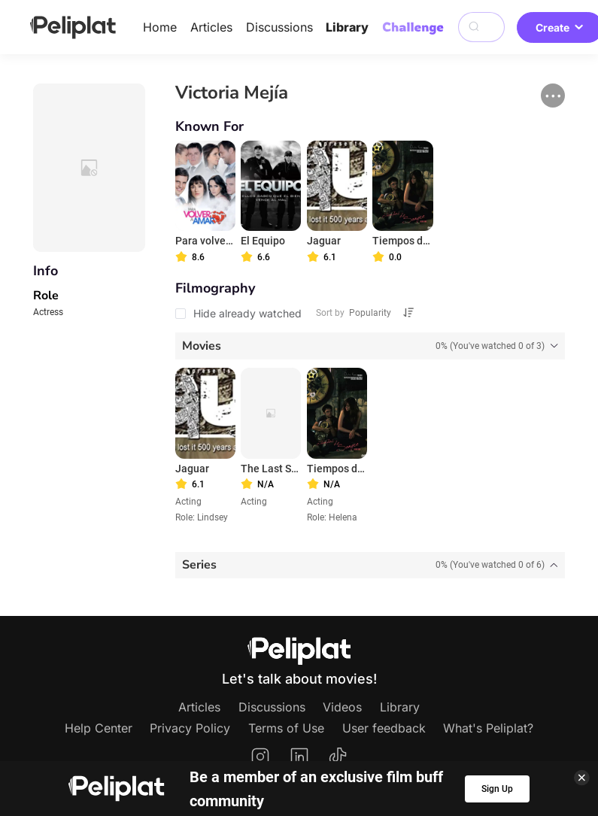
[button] (553, 95)
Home (160, 27)
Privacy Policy (190, 728)
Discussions (279, 27)
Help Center (98, 728)
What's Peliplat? (488, 728)
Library (347, 27)
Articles (211, 27)
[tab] (370, 345)
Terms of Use (286, 728)
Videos (342, 707)
